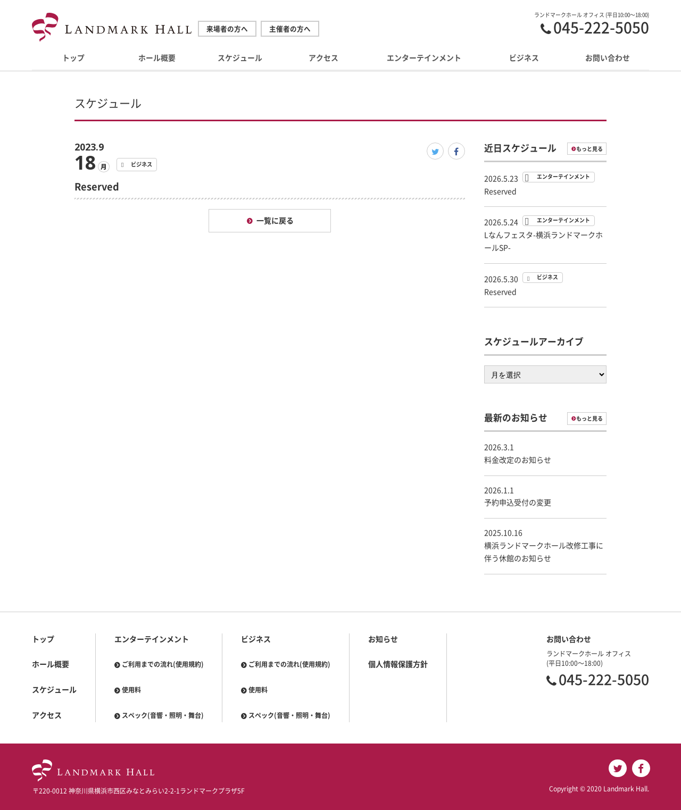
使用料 (131, 690)
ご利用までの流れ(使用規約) (163, 664)
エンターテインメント (424, 58)
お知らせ (383, 639)
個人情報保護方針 (398, 664)
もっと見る (589, 149)
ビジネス (524, 58)
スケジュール (240, 58)
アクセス (323, 58)
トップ (73, 58)
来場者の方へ (227, 29)
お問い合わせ (607, 58)
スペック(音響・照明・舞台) (163, 715)
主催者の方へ (290, 29)
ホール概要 (157, 58)
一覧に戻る (275, 220)
